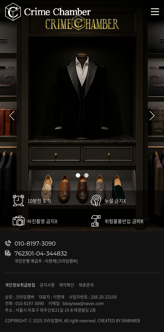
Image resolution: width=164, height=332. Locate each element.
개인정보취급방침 (20, 285)
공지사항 (47, 285)
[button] (78, 175)
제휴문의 (86, 285)
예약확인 (66, 285)
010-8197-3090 (35, 243)
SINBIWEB (130, 320)
